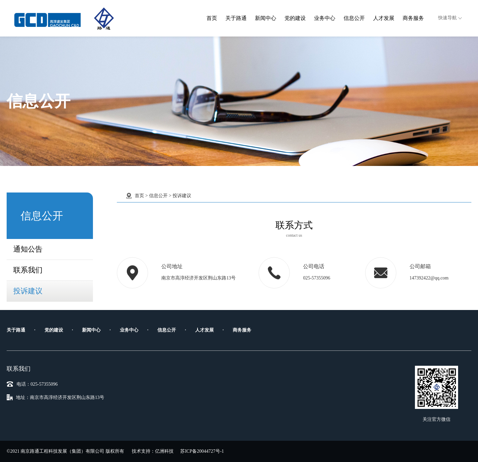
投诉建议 (27, 289)
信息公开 (354, 18)
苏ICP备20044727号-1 (202, 451)
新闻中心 (265, 18)
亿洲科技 (164, 451)
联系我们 (27, 269)
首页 (211, 18)
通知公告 (27, 248)
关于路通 (236, 18)
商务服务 (413, 18)
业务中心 (324, 18)
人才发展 (383, 18)
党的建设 (295, 18)
